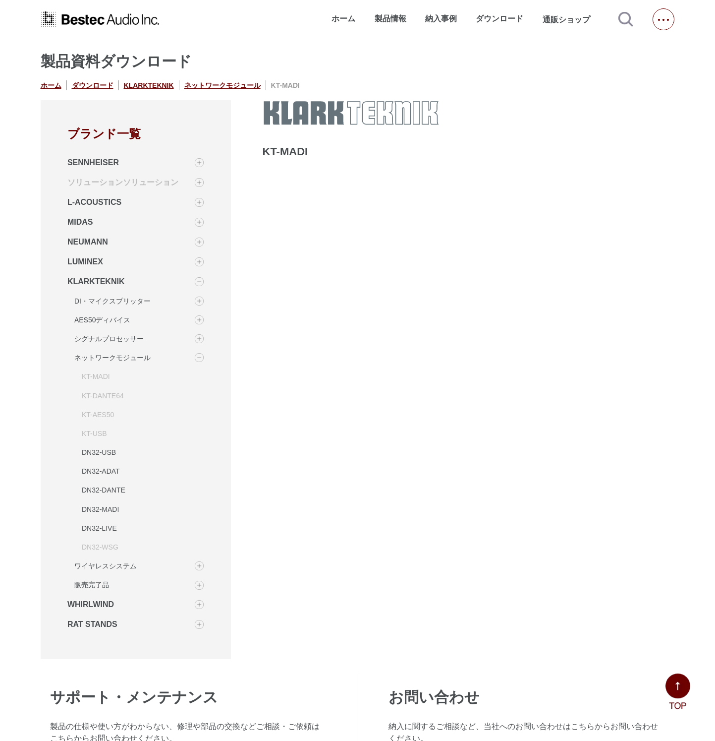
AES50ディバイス (102, 320)
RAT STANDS (92, 624)
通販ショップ (571, 19)
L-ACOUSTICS (94, 202)
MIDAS (80, 222)
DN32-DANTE (103, 490)
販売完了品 (91, 585)
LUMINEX (85, 261)
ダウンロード (499, 18)
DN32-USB (99, 452)
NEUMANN (87, 242)
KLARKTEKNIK (149, 85)
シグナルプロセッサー (109, 339)
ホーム (343, 18)
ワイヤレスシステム (105, 566)
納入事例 (441, 18)
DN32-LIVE (99, 528)
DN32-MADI (100, 509)
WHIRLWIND (90, 604)
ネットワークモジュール (222, 85)
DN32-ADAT (101, 471)
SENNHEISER (93, 162)
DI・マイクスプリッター (112, 301)
